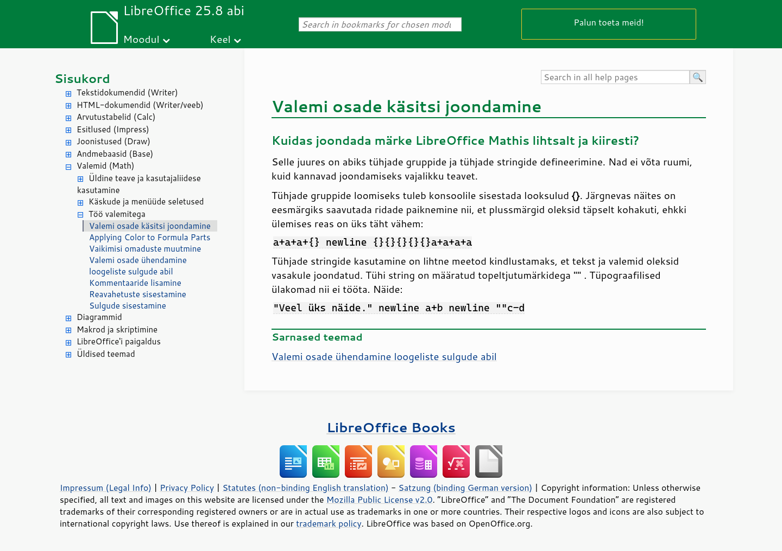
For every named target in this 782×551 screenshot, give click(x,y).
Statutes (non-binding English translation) (305, 488)
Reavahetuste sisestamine (137, 294)
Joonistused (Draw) (113, 141)
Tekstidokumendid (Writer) (127, 92)
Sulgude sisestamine (127, 305)
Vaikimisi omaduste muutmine (145, 248)
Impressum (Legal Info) (106, 488)
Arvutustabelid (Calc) (116, 117)
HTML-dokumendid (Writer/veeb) (140, 105)
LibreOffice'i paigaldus (119, 341)
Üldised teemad (106, 354)
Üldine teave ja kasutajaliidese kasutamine (139, 184)
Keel (220, 38)
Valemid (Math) (106, 165)
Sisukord (82, 78)
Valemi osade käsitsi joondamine (150, 226)
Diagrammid (99, 317)
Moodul (141, 38)
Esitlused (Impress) (113, 129)
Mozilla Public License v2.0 (379, 499)
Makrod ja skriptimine (117, 329)
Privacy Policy (187, 488)
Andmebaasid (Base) (115, 153)
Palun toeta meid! (608, 22)
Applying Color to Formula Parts (149, 237)
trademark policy (328, 523)
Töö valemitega (117, 214)
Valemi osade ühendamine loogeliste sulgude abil (138, 265)
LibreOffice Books (391, 427)
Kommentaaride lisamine (135, 283)
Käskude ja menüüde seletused (146, 201)
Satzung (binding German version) (466, 488)
